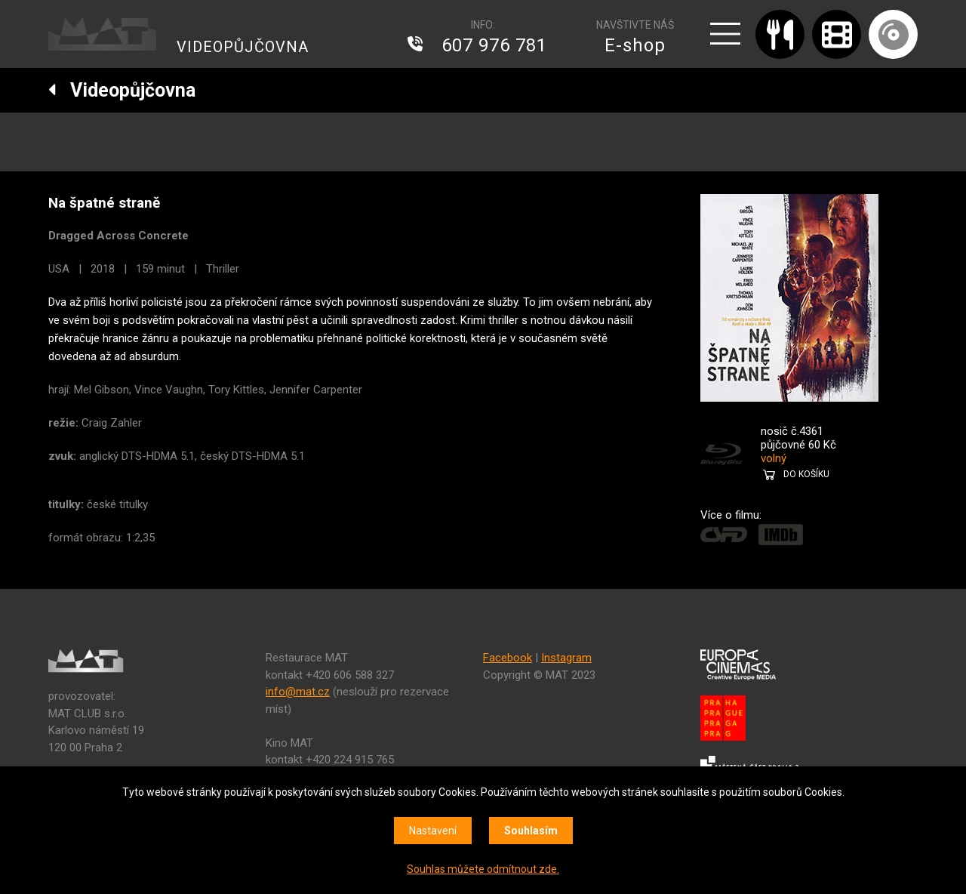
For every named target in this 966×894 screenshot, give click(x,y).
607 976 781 (494, 45)
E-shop (635, 45)
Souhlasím (531, 831)
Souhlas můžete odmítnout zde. (483, 869)
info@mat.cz (298, 691)
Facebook (507, 657)
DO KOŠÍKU (806, 474)
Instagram (566, 657)
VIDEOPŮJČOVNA (243, 47)
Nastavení (433, 831)
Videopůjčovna (121, 90)
